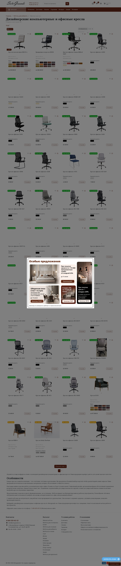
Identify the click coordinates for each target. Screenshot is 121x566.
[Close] (91, 260)
